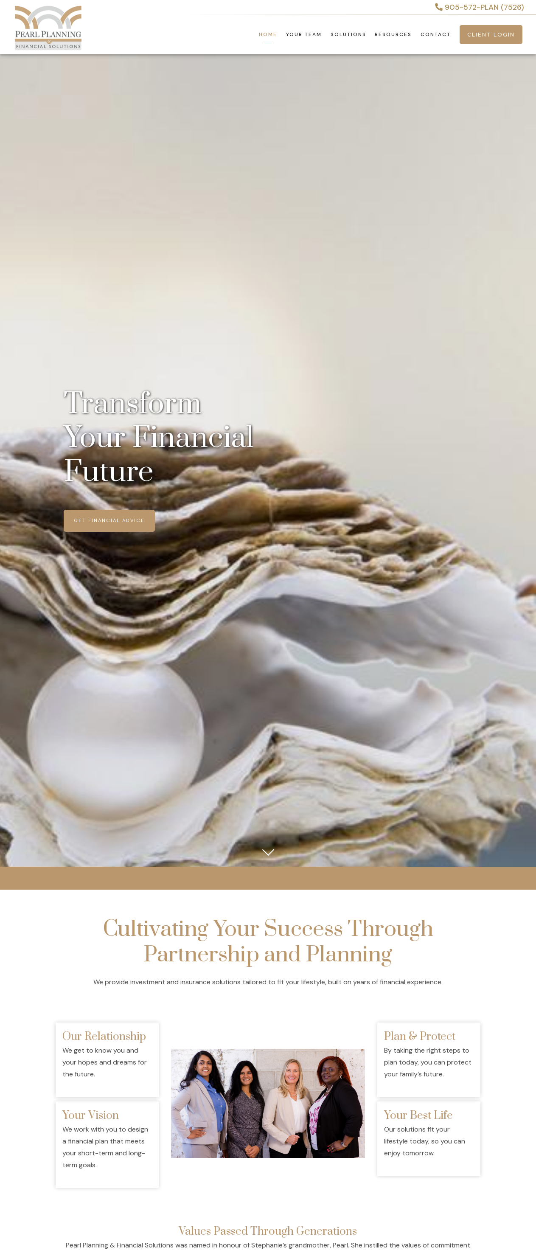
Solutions (348, 34)
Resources (393, 34)
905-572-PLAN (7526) (479, 7)
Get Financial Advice (109, 520)
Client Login (491, 34)
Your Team (304, 34)
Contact (436, 34)
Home (268, 34)
